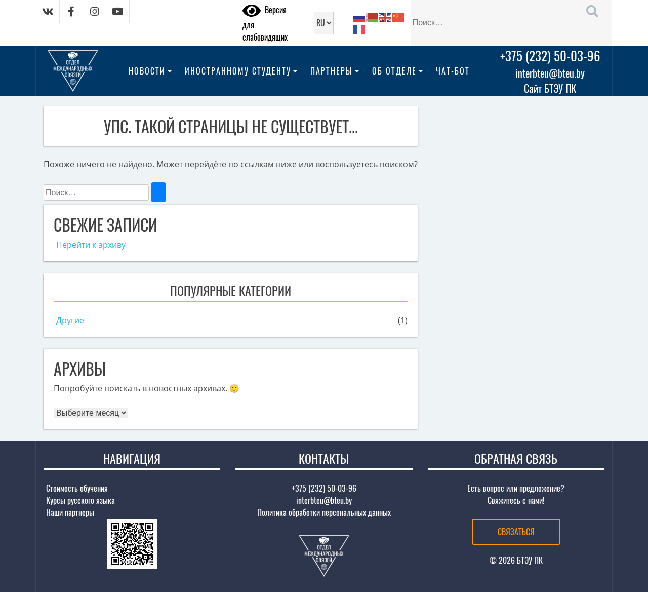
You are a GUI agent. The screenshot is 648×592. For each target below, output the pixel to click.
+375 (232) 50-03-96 (550, 55)
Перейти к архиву (91, 244)
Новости (147, 71)
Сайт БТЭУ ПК (550, 88)
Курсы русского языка (80, 500)
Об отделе (394, 71)
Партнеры (331, 71)
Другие (70, 320)
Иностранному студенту (238, 71)
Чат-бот (453, 71)
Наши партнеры (70, 512)
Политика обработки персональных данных (324, 512)
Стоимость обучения (77, 488)
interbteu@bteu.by (550, 73)
